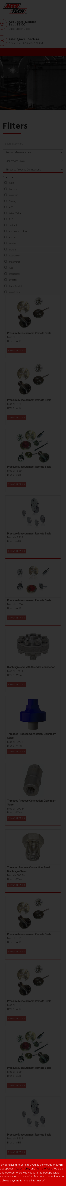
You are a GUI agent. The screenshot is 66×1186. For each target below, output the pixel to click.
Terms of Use (44, 1168)
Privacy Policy (22, 1168)
